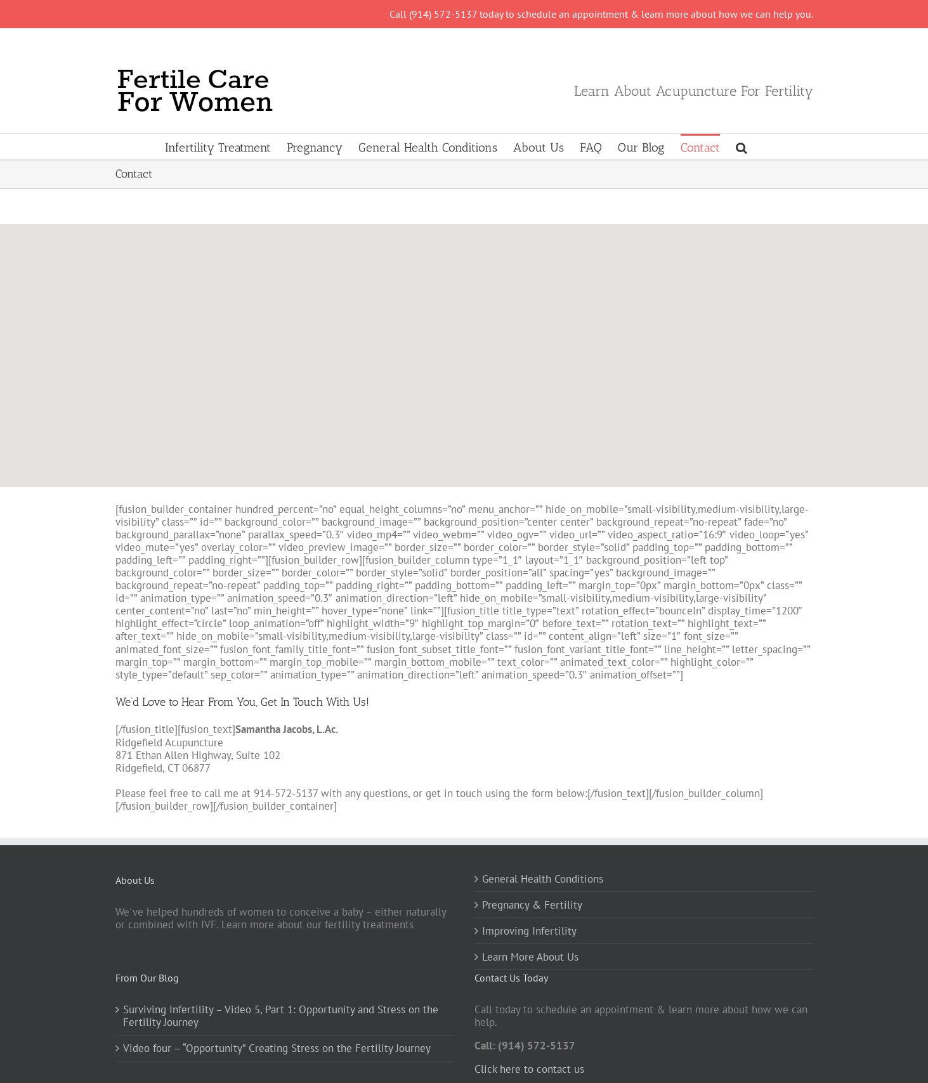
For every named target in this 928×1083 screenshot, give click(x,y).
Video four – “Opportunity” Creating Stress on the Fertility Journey (277, 1048)
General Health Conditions (542, 878)
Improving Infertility (529, 930)
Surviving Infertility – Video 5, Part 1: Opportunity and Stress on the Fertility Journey (280, 1015)
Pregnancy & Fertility (532, 904)
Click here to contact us (529, 1069)
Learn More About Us (530, 956)
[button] (741, 146)
